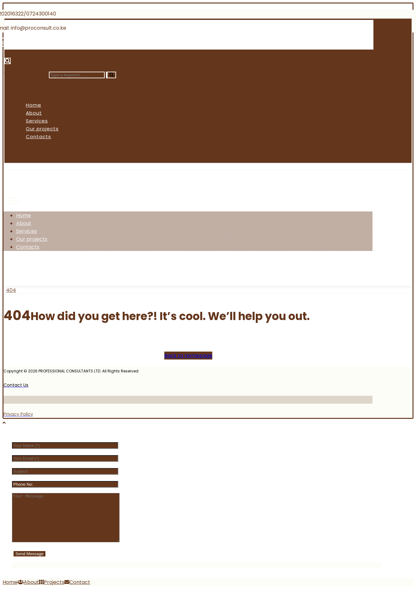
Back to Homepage (188, 355)
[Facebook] (16, 267)
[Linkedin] (80, 42)
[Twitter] (40, 267)
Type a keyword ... (26, 74)
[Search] (111, 75)
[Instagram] (64, 267)
